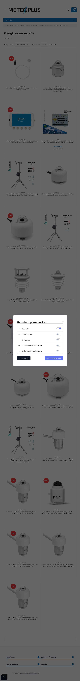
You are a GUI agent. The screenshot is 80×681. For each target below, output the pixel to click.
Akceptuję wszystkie (53, 358)
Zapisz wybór (24, 358)
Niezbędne (25, 329)
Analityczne (26, 340)
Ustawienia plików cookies (32, 322)
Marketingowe (27, 334)
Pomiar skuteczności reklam (32, 345)
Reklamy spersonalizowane (32, 351)
